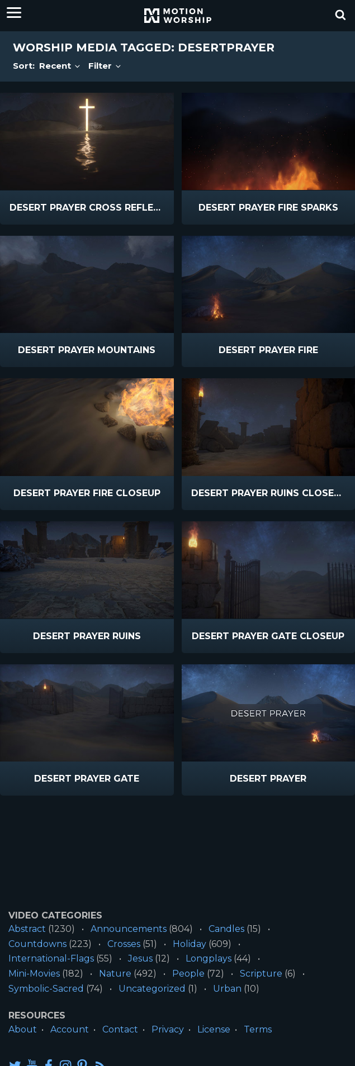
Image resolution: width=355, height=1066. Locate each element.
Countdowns (37, 944)
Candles (226, 929)
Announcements (129, 929)
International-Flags (51, 958)
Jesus (140, 958)
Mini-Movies (34, 973)
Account (69, 1029)
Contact (120, 1029)
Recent (60, 65)
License (213, 1029)
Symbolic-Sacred (46, 988)
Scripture (261, 973)
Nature (115, 973)
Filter (105, 65)
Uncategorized (152, 988)
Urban (227, 988)
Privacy (168, 1029)
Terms (258, 1029)
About (22, 1029)
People (188, 973)
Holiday (189, 944)
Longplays (208, 958)
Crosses (123, 944)
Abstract (27, 929)
